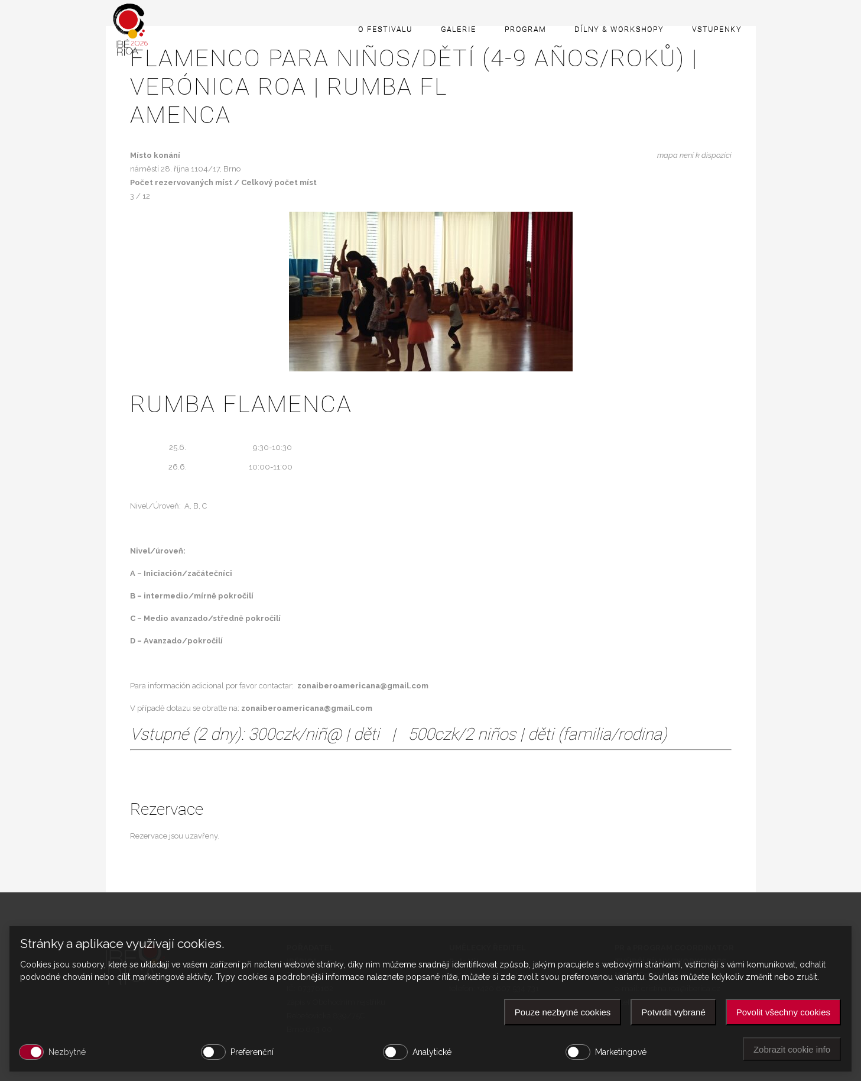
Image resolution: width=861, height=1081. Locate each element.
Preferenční (252, 1052)
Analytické (431, 1052)
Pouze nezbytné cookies (563, 1012)
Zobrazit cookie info (791, 1049)
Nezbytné (67, 1052)
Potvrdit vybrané (673, 1012)
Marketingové (620, 1052)
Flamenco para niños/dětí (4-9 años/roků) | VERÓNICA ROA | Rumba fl (431, 87)
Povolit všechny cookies (783, 1012)
